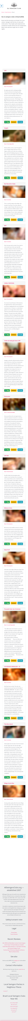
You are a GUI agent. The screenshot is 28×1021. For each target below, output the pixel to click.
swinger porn (16, 960)
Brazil (5, 86)
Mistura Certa (8, 508)
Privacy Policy (14, 932)
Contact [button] (13, 122)
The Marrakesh (8, 724)
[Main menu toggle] (1, 5)
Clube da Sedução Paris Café (12, 341)
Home (2, 12)
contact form (21, 969)
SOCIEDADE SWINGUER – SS (12, 666)
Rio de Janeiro (10, 86)
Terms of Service (14, 934)
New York (7, 550)
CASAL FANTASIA (9, 283)
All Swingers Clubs (14, 8)
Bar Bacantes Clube (9, 184)
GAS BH (6, 455)
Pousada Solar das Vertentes (12, 609)
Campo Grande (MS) (11, 412)
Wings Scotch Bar (9, 783)
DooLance (7, 396)
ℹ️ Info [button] (20, 122)
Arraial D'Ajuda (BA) (11, 625)
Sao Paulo (9, 199)
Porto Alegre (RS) (10, 143)
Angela (6, 128)
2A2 (5, 70)
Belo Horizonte (10, 471)
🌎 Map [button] (7, 122)
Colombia (5, 991)
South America (8, 12)
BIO (5, 225)
